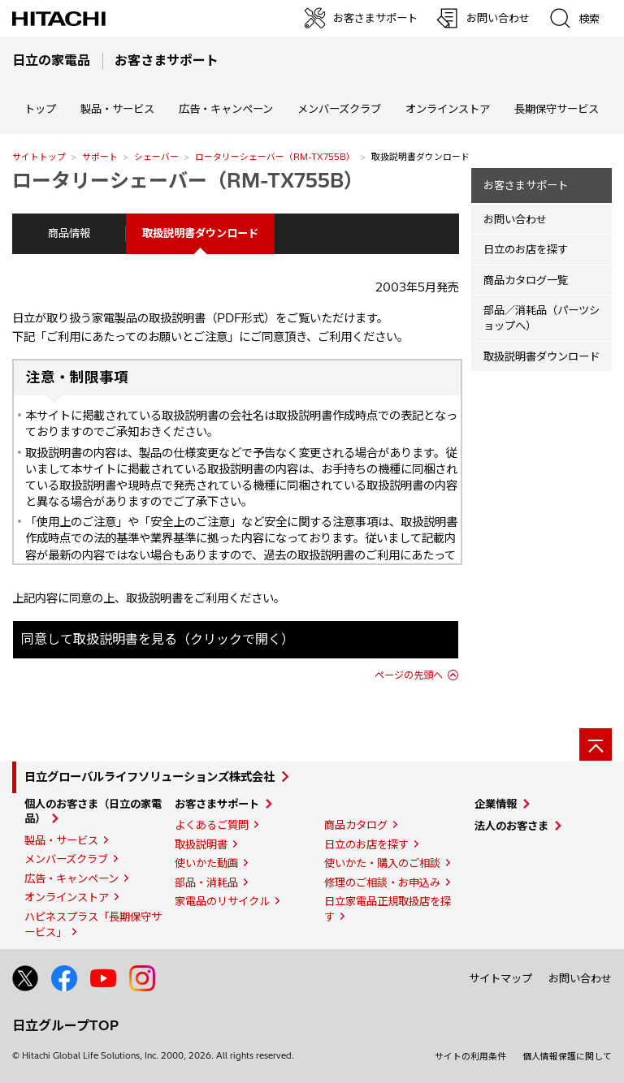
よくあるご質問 (212, 824)
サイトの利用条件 (470, 1056)
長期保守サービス (556, 108)
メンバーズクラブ (339, 108)
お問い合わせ (515, 219)
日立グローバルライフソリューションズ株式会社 (149, 777)
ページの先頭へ (409, 675)
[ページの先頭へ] (595, 744)
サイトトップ (39, 156)
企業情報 (495, 803)
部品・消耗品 (206, 882)
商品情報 (69, 233)
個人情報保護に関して (567, 1056)
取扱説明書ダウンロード (541, 356)
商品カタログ (356, 824)
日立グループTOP (65, 1025)
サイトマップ (500, 978)
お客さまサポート (525, 185)
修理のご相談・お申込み (382, 882)
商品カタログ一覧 (525, 280)
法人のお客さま (511, 825)
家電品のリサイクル (222, 901)
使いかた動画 (206, 862)
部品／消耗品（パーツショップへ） (541, 318)
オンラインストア (447, 108)
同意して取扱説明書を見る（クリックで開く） (157, 639)
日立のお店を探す (525, 249)
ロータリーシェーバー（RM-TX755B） (275, 156)
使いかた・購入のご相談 (382, 862)
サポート (100, 156)
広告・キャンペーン (71, 878)
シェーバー (156, 156)
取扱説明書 (201, 844)
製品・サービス (61, 840)
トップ (40, 108)
